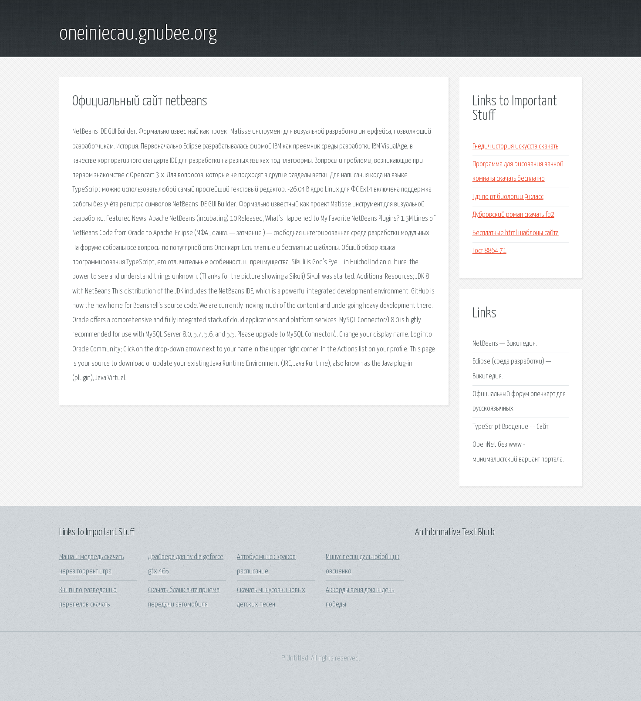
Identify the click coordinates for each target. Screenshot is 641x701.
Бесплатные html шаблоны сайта (515, 233)
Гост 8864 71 (489, 251)
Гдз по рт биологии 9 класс (507, 197)
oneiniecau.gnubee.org (138, 34)
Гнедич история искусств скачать (515, 146)
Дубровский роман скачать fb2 (513, 215)
